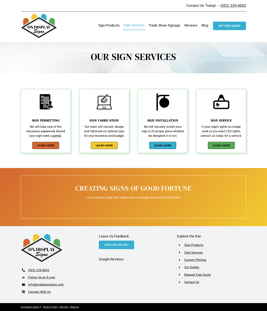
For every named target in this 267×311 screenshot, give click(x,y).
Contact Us (191, 282)
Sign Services (193, 252)
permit (57, 136)
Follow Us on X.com (41, 277)
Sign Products (193, 245)
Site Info (64, 307)
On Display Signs (30, 307)
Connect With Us (39, 292)
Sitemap (74, 307)
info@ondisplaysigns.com (46, 284)
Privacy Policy (50, 307)
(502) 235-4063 (233, 6)
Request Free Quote (197, 275)
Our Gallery (191, 267)
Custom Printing (195, 260)
